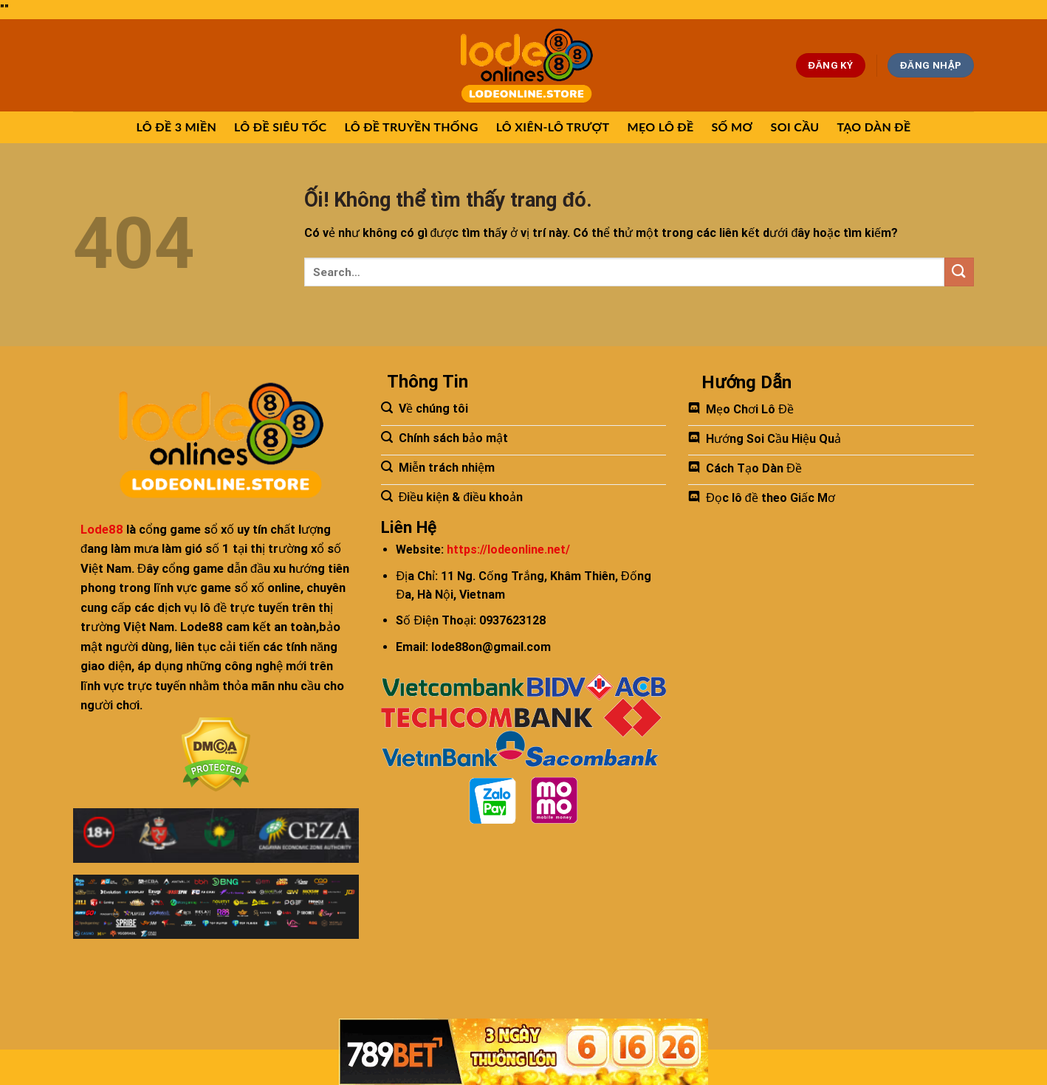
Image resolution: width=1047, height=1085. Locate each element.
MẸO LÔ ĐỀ (660, 127)
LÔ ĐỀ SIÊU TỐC (280, 127)
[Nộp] (959, 272)
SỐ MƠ (732, 127)
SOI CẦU (795, 127)
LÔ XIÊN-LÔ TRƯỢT (553, 127)
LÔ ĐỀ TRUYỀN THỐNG (411, 127)
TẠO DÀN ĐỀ (873, 127)
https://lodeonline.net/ (508, 549)
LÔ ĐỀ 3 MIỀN (177, 127)
